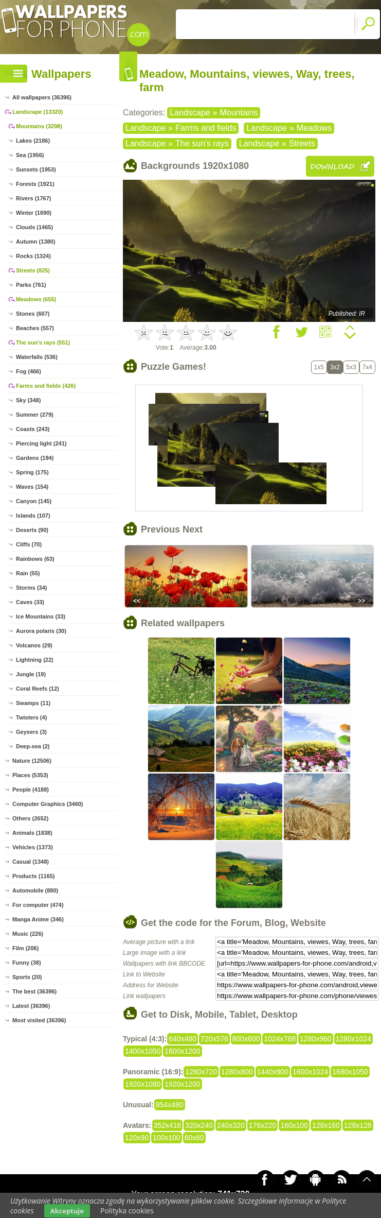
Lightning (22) (34, 660)
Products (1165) (33, 876)
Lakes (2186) (33, 141)
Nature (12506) (31, 761)
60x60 (194, 1138)
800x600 (246, 1039)
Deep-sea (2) (32, 746)
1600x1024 (310, 1072)
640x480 (182, 1039)
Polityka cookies (127, 1210)
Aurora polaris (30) (41, 631)
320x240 (199, 1125)
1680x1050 (350, 1072)
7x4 (367, 367)
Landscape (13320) (37, 112)
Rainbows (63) (35, 559)
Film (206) (25, 948)
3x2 (335, 367)
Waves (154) (32, 487)
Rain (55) (28, 573)
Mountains (239, 112)
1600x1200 (182, 1051)
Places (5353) (30, 775)
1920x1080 (142, 1084)
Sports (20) (27, 977)
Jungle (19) (31, 674)
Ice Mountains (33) (40, 616)
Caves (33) (30, 602)
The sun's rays (202, 143)
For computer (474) (38, 905)
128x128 (358, 1125)
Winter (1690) (33, 213)
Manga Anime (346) (38, 919)
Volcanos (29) (34, 645)
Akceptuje (67, 1210)
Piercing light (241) (41, 443)
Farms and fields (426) (46, 386)
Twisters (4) (31, 717)
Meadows (314, 128)
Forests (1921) (35, 184)
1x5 (319, 367)
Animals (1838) (32, 833)
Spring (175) (32, 472)
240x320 (231, 1125)
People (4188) (30, 789)
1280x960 (316, 1039)
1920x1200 (182, 1084)
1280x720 (201, 1072)
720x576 (214, 1039)
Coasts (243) (32, 429)
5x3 (351, 367)
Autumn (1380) (35, 241)
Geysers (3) (31, 732)
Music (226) (27, 934)
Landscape (190, 112)
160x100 (294, 1125)
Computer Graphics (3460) (47, 804)
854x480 (170, 1105)
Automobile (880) (35, 890)
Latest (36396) (31, 1006)
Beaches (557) (35, 328)
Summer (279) (34, 414)
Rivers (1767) (33, 198)
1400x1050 (142, 1051)
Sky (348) (28, 400)
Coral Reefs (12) (37, 688)
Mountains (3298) (39, 126)
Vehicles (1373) (32, 847)
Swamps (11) (33, 703)
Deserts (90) (32, 530)
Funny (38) (26, 962)
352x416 (168, 1125)
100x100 (166, 1138)
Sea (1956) (30, 155)
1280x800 (237, 1072)
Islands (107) (33, 515)
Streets (302, 143)
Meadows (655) (36, 299)
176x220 (263, 1125)
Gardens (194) (34, 458)
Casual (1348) (30, 862)
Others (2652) (30, 818)
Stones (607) (32, 314)
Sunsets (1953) (36, 169)
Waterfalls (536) (37, 357)
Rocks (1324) (33, 256)
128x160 (326, 1125)
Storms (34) (31, 588)
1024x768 (280, 1039)
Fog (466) (28, 371)
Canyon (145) (33, 501)
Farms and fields (205, 128)
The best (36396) (34, 991)
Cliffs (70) (29, 544)
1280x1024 (353, 1039)
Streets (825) (33, 270)
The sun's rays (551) (43, 342)
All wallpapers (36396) (41, 97)
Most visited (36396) (39, 1020)
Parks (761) (31, 285)
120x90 (137, 1138)
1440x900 (273, 1072)
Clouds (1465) (34, 227)
